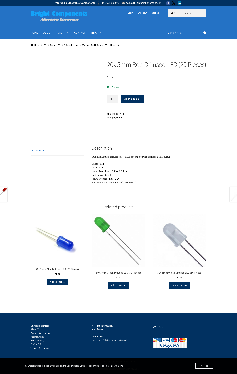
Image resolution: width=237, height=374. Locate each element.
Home (37, 45)
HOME (34, 32)
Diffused (68, 45)
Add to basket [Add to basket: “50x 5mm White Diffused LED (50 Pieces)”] (179, 285)
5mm (76, 45)
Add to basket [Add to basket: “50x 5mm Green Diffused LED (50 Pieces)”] (118, 285)
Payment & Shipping (40, 333)
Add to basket (132, 98)
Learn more (117, 365)
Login (130, 12)
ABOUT (47, 32)
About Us (35, 329)
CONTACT (80, 32)
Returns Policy (37, 337)
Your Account (98, 329)
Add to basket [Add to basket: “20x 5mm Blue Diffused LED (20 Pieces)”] (57, 281)
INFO (94, 32)
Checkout (142, 12)
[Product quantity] (112, 99)
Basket (155, 12)
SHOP (61, 32)
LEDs (45, 45)
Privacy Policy (37, 340)
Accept (204, 365)
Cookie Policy (37, 344)
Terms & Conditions (40, 348)
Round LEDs (55, 45)
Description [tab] (37, 150)
